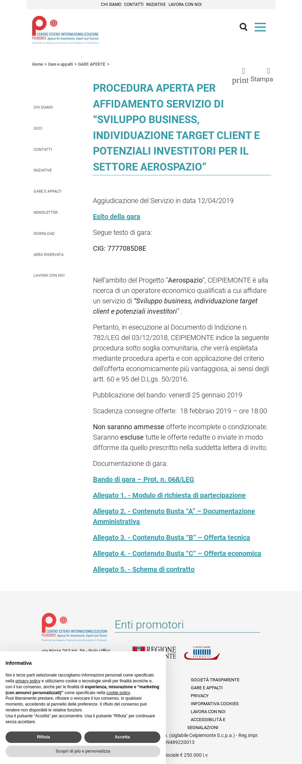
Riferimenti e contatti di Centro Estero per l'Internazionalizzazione (74, 628)
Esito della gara (116, 216)
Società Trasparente (215, 679)
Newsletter (46, 212)
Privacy (200, 695)
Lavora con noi (185, 4)
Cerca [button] (246, 29)
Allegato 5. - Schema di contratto (144, 569)
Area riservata (49, 254)
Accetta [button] (122, 737)
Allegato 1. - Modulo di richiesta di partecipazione (169, 495)
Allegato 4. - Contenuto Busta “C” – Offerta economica (177, 553)
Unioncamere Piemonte (210, 657)
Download (44, 233)
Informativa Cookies (215, 703)
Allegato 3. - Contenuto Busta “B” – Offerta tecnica (171, 537)
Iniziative (156, 4)
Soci (38, 128)
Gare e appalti (48, 191)
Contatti (133, 4)
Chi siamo (111, 4)
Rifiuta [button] (43, 737)
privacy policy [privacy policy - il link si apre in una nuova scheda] (28, 681)
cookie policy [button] (118, 692)
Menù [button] (261, 29)
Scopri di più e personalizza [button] (83, 751)
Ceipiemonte (65, 30)
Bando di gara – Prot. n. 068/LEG (143, 479)
